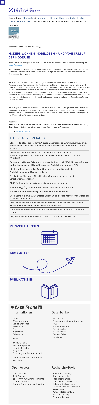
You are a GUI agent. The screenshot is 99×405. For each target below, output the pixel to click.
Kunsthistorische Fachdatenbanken (62, 377)
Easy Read (18, 350)
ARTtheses (58, 318)
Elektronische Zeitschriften (66, 386)
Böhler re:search (61, 326)
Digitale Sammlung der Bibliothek (29, 384)
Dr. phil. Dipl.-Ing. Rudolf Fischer (67, 18)
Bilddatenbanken (61, 397)
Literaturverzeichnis (19, 21)
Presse (16, 329)
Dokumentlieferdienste (64, 384)
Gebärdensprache (21, 345)
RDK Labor (58, 337)
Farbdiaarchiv (59, 329)
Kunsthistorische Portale (65, 381)
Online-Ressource (15, 65)
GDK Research (59, 331)
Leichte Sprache (21, 348)
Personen (42, 18)
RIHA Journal (19, 376)
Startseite (28, 18)
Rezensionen (59, 389)
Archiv (16, 338)
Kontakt (16, 318)
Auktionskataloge (61, 394)
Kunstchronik (19, 373)
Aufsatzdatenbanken (63, 392)
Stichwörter (14, 122)
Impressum (18, 331)
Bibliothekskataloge (62, 373)
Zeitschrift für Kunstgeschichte (28, 379)
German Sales (59, 334)
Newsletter (18, 326)
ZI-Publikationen (21, 381)
